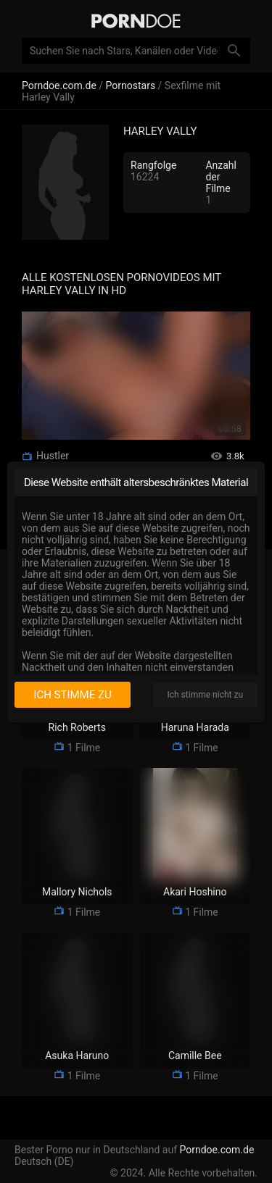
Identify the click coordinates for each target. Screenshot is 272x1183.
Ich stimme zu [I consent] (72, 694)
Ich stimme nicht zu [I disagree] (205, 695)
